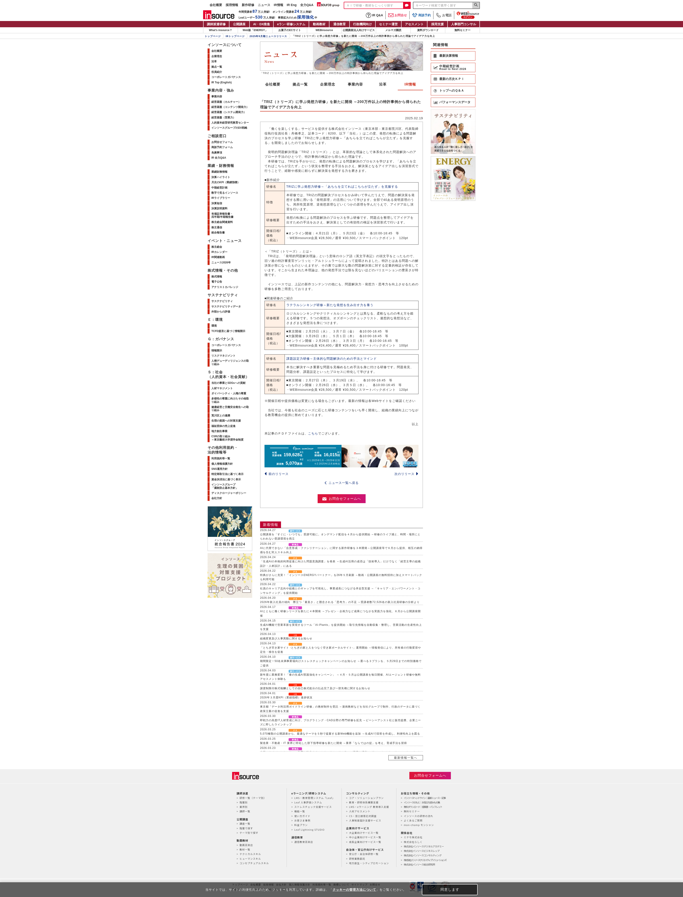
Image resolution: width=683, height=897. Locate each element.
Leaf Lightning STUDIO (309, 829)
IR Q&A (374, 15)
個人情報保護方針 (222, 463)
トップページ (213, 36)
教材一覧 (244, 849)
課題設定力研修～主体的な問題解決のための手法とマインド (331, 358)
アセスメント (414, 24)
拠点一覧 (300, 84)
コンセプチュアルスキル (254, 863)
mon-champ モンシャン (419, 824)
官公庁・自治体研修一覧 (364, 853)
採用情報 (232, 5)
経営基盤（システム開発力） (228, 112)
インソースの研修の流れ (418, 815)
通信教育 (339, 24)
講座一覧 (244, 823)
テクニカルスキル (250, 853)
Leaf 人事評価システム (308, 802)
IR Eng (292, 5)
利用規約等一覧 (220, 458)
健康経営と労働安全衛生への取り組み (230, 408)
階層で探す (246, 828)
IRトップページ (235, 36)
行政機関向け (362, 24)
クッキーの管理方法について (354, 889)
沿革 (383, 84)
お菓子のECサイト (289, 30)
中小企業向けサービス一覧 (365, 837)
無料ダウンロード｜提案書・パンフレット (423, 806)
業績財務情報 (219, 171)
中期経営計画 (219, 187)
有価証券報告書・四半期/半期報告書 (222, 215)
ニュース (264, 5)
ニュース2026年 (221, 262)
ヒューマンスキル (250, 858)
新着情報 (270, 525)
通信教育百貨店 (303, 841)
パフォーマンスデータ (455, 102)
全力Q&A (306, 5)
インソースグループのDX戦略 (229, 127)
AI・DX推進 (261, 24)
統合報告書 (218, 232)
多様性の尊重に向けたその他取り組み (230, 400)
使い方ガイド (302, 815)
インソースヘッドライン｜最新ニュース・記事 (425, 797)
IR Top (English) (221, 82)
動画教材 (319, 24)
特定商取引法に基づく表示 (227, 474)
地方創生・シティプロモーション (369, 863)
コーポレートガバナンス (226, 77)
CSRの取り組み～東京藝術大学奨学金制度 (227, 438)
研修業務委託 (357, 858)
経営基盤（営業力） (223, 117)
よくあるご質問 (413, 820)
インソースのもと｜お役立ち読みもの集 (422, 802)
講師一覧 (244, 811)
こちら (313, 433)
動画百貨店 (246, 845)
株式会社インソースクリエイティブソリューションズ (425, 859)
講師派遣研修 (216, 24)
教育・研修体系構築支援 (364, 802)
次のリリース (406, 474)
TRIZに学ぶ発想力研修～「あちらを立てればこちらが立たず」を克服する (342, 186)
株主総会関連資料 (222, 222)
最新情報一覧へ (405, 757)
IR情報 (278, 5)
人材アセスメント (360, 811)
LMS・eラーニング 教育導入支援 (369, 806)
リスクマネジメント (223, 355)
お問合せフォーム (222, 142)
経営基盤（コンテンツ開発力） (230, 107)
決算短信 (216, 203)
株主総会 (216, 246)
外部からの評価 (220, 311)
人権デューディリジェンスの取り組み (230, 362)
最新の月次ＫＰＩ (451, 79)
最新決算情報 (448, 55)
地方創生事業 (219, 431)
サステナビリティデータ (226, 306)
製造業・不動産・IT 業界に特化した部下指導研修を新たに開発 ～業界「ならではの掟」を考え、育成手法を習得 (333, 743)
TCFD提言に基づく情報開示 (228, 331)
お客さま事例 (302, 820)
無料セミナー (462, 30)
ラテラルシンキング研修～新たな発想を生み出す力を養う (329, 305)
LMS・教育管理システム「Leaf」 (314, 797)
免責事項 (216, 152)
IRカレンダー (219, 252)
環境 (214, 325)
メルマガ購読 (393, 30)
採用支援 (437, 24)
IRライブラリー (220, 198)
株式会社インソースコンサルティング (422, 855)
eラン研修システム (291, 24)
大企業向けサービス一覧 (364, 832)
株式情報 (216, 276)
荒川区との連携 (220, 415)
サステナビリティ (222, 301)
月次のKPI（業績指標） (225, 182)
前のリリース (276, 474)
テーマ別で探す (248, 832)
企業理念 (327, 84)
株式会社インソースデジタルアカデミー (424, 846)
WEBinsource (324, 30)
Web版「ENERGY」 (255, 30)
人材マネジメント (222, 388)
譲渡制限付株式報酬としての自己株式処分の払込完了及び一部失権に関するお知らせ (315, 688)
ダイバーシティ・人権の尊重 (228, 393)
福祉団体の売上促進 (223, 426)
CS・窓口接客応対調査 (363, 815)
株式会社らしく (413, 841)
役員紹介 (216, 72)
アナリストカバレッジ (224, 287)
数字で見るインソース (224, 192)
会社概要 (216, 5)
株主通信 (216, 227)
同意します (449, 889)
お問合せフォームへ (341, 498)
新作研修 (248, 5)
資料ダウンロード (428, 30)
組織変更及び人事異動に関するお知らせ (286, 638)
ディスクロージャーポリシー (228, 493)
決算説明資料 (219, 208)
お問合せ (397, 15)
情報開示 (216, 350)
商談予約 (421, 15)
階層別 (243, 802)
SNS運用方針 (219, 469)
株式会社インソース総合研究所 (419, 864)
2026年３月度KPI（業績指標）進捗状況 (286, 697)
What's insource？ (220, 30)
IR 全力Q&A (218, 157)
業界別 (243, 806)
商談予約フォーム (222, 147)
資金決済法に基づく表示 (226, 479)
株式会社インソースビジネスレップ (421, 850)
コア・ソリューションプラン (366, 797)
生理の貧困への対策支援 (226, 420)
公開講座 (239, 24)
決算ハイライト (220, 177)
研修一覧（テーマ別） (252, 797)
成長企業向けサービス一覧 (365, 841)
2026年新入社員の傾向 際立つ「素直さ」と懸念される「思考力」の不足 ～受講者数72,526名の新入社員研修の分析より (340, 602)
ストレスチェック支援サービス (313, 806)
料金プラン (301, 824)
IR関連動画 (218, 257)
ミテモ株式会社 (413, 837)
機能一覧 (299, 811)
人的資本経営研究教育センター (230, 122)
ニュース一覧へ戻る (342, 483)
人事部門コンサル (463, 24)
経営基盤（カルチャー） (226, 101)
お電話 (444, 15)
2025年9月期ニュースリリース (268, 36)
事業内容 (355, 84)
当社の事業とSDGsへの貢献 (228, 382)
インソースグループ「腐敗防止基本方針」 (224, 486)
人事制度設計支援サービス (365, 820)
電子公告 (216, 281)
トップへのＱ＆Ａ (451, 90)
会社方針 (216, 498)
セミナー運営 (388, 24)
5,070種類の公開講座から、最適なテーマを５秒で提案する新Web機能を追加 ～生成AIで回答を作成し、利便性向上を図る (340, 733)
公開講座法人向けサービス (359, 30)
